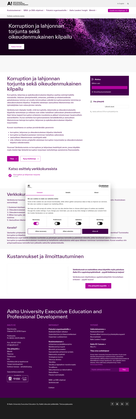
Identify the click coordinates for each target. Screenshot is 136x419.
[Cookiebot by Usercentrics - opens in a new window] (100, 186)
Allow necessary (40, 231)
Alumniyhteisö (95, 337)
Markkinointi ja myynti (57, 347)
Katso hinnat (16, 47)
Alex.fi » (93, 347)
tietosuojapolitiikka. (96, 364)
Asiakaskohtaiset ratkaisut (58, 332)
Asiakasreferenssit (97, 332)
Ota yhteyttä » (13, 349)
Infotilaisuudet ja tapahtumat (17, 361)
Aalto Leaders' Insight (79, 10)
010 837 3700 (16, 342)
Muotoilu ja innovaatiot (57, 349)
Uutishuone (11, 356)
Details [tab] (68, 192)
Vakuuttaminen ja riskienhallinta (60, 370)
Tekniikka (52, 362)
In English (120, 4)
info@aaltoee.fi (12, 345)
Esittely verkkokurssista (15, 16)
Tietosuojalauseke (66, 404)
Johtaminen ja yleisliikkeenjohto (60, 344)
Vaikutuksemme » (98, 329)
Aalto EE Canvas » (98, 344)
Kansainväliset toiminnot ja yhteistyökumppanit (107, 334)
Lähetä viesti (109, 106)
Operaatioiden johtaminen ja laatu (61, 352)
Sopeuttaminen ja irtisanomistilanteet (62, 334)
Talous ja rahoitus (55, 359)
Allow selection (68, 231)
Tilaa (124, 370)
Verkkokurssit (54, 382)
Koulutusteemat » (56, 342)
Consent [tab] (40, 192)
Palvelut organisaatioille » (60, 329)
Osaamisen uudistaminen (58, 337)
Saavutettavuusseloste (15, 372)
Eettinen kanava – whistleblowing (19, 367)
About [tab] (96, 192)
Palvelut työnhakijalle (56, 375)
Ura (8, 359)
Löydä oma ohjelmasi (118, 10)
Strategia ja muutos (56, 357)
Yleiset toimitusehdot (15, 364)
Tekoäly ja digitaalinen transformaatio (62, 365)
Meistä (9, 351)
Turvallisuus (53, 367)
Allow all (95, 231)
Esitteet (51, 387)
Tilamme (10, 354)
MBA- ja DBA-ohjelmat (57, 380)
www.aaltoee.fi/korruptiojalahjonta (104, 111)
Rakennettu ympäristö (57, 354)
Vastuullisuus (53, 372)
